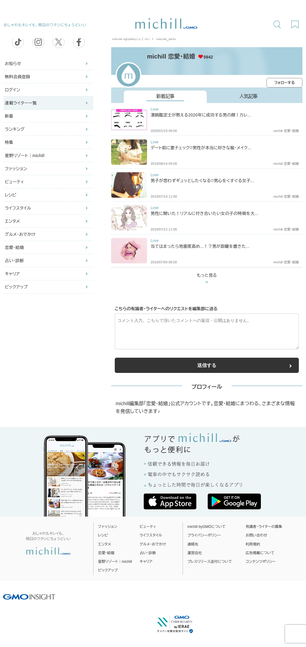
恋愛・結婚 (14, 247)
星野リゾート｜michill (24, 155)
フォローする (284, 83)
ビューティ (14, 181)
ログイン (12, 89)
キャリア (12, 273)
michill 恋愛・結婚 (171, 56)
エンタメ (12, 221)
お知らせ (13, 63)
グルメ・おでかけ (20, 234)
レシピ (10, 195)
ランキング (15, 129)
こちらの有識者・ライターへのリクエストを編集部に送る (166, 308)
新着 (9, 116)
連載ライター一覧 (21, 103)
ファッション (16, 168)
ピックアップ (16, 287)
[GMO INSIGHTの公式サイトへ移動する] (29, 596)
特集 (9, 142)
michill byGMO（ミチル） (131, 39)
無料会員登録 (17, 76)
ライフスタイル (18, 208)
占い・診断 (14, 260)
